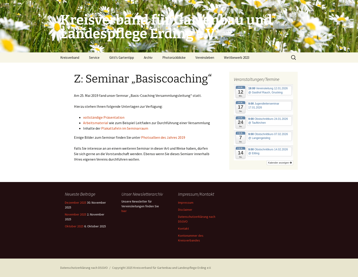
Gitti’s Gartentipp (121, 57)
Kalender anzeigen (280, 162)
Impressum (185, 202)
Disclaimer (185, 210)
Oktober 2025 (74, 226)
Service (94, 57)
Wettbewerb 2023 (236, 57)
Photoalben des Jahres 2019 (163, 137)
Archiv (148, 57)
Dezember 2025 (75, 202)
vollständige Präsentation (103, 117)
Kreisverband (69, 57)
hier (124, 211)
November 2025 (75, 214)
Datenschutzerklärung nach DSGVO (84, 268)
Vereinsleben (204, 57)
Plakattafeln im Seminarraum (124, 128)
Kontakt (183, 228)
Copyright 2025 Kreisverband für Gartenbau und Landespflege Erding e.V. (161, 268)
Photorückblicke (174, 57)
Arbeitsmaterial (95, 123)
